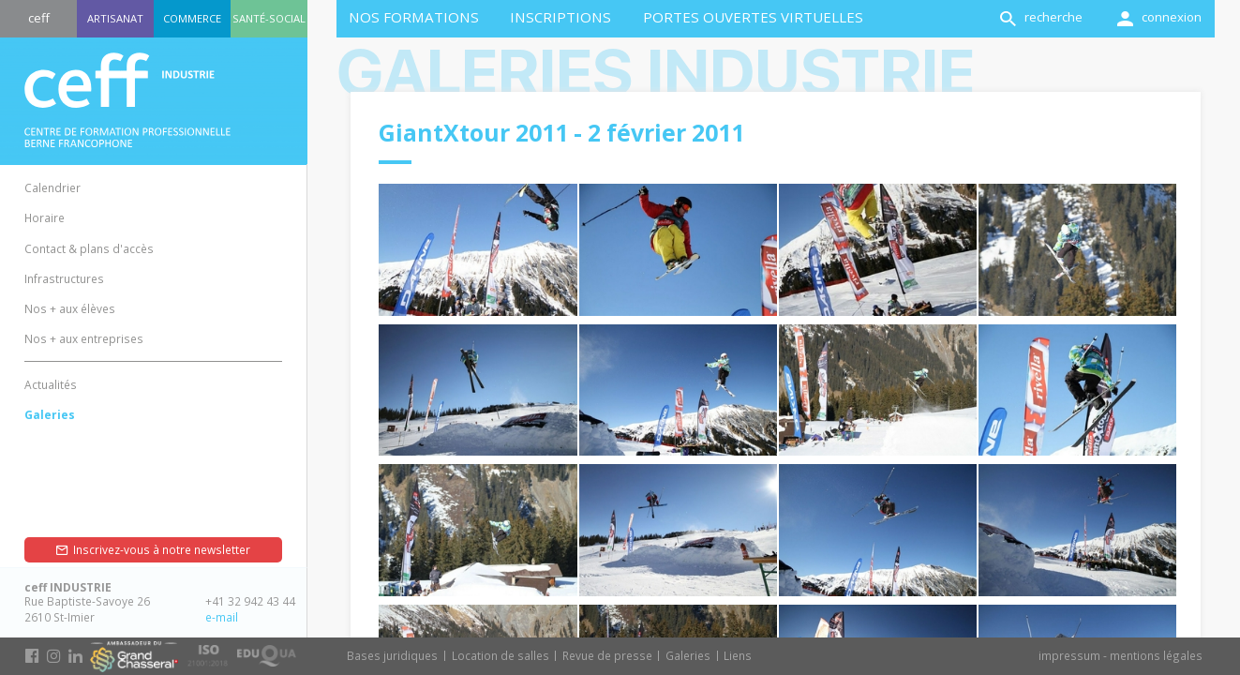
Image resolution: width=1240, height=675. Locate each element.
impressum (1069, 655)
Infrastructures (64, 278)
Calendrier (52, 187)
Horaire (44, 217)
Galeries (687, 655)
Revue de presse (607, 655)
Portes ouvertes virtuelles (753, 17)
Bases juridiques (392, 655)
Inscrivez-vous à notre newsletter (161, 549)
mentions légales (1156, 655)
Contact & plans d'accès (89, 248)
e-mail (221, 616)
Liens (738, 655)
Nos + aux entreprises (83, 338)
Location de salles (500, 655)
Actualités (50, 384)
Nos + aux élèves (69, 308)
